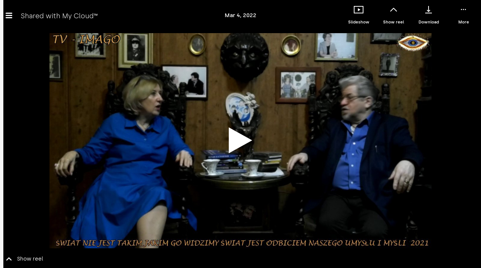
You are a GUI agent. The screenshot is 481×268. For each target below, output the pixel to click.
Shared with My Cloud (59, 16)
